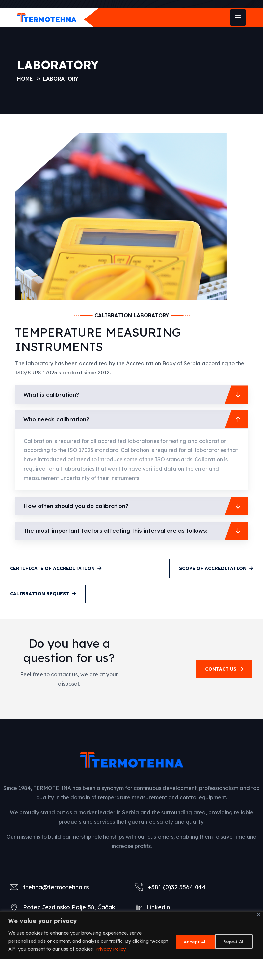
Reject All (188, 941)
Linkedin (158, 907)
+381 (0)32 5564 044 (177, 887)
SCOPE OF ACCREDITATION (216, 568)
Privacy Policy (130, 949)
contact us (224, 669)
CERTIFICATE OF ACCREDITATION (55, 568)
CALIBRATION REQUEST (43, 594)
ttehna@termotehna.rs (56, 887)
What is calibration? (52, 394)
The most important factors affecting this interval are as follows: (118, 530)
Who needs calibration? (57, 419)
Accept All (233, 941)
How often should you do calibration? (78, 506)
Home (25, 78)
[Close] (258, 914)
